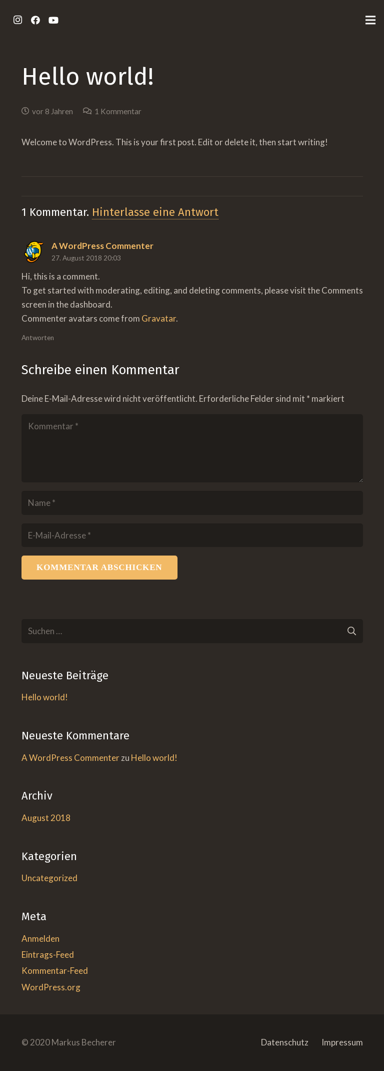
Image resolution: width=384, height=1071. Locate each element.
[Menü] (370, 20)
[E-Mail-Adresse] (192, 535)
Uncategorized (50, 878)
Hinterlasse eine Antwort (155, 212)
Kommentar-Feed (55, 970)
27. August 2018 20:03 (86, 258)
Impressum (342, 1042)
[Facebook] (35, 20)
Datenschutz (284, 1042)
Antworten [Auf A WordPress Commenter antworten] (38, 338)
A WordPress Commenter (71, 757)
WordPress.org (51, 987)
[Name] (192, 503)
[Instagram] (17, 20)
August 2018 (46, 818)
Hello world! (45, 697)
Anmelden (41, 938)
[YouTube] (53, 20)
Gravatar (159, 318)
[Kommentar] (192, 448)
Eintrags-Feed (48, 954)
